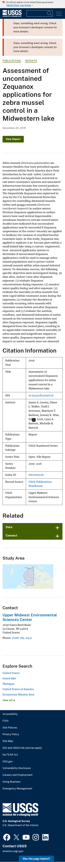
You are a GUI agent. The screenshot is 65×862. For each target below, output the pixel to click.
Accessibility (10, 714)
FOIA (6, 720)
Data (9, 527)
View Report (13, 139)
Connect (11, 535)
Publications (12, 60)
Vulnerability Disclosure (17, 768)
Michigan (8, 683)
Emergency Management (17, 788)
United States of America (18, 689)
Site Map (8, 741)
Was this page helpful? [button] (36, 858)
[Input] (40, 13)
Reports (31, 60)
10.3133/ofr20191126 (41, 395)
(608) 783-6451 (22, 637)
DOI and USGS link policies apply (22, 748)
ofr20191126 (36, 474)
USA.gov (8, 761)
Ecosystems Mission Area (18, 694)
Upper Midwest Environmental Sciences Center (30, 617)
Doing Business (11, 781)
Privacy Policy (11, 734)
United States (11, 673)
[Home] (12, 16)
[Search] (49, 13)
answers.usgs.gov (13, 851)
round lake (9, 678)
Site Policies (10, 727)
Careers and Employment (17, 775)
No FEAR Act (10, 754)
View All (9, 700)
